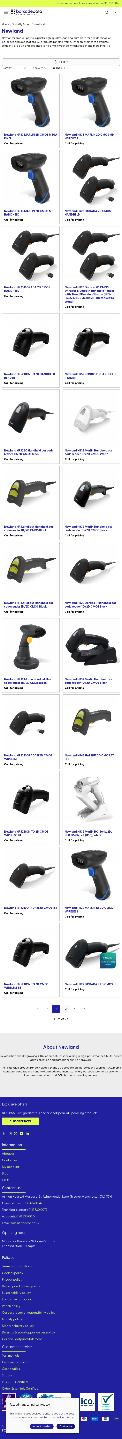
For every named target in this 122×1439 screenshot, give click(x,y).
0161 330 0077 (37, 1210)
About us (8, 1153)
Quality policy (12, 1319)
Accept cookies (41, 1426)
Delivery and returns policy (21, 1286)
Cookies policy (12, 1273)
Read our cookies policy (58, 1417)
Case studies (11, 1369)
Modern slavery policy (18, 1326)
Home (5, 24)
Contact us (9, 1160)
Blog (5, 1173)
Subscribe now (20, 1121)
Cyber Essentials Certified (20, 1388)
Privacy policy (12, 1279)
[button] (6, 12)
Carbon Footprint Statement (22, 1339)
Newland (39, 24)
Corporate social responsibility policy (29, 1312)
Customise (66, 1426)
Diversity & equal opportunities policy (28, 1332)
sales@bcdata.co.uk (25, 1223)
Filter (61, 62)
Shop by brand (21, 24)
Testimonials (10, 1355)
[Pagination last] (84, 1009)
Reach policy (11, 1306)
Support (7, 1375)
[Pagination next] (75, 1009)
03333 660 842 (32, 1203)
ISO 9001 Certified (15, 1382)
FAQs (5, 1180)
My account (10, 1167)
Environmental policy (17, 1299)
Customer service (14, 1362)
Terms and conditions (17, 1266)
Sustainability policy (16, 1293)
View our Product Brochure (61, 3)
